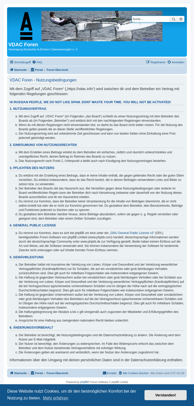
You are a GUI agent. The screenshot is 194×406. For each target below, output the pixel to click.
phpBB (84, 382)
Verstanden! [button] (165, 395)
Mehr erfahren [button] (55, 398)
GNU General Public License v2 (132, 233)
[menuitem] (37, 62)
